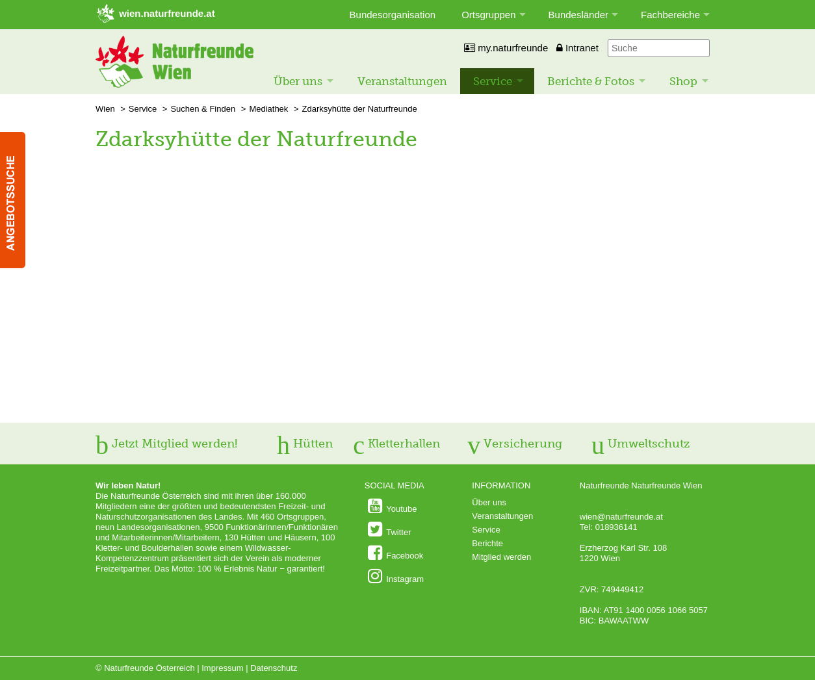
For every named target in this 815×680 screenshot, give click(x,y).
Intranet (577, 47)
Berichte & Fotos (590, 81)
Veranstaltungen (402, 81)
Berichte (487, 543)
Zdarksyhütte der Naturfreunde (359, 109)
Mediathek (268, 109)
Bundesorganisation (393, 14)
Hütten (305, 443)
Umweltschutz (640, 443)
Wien (105, 109)
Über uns (298, 81)
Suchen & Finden (202, 109)
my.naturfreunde (506, 47)
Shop (683, 81)
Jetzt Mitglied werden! (166, 443)
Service (492, 81)
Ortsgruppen (488, 14)
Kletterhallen (396, 443)
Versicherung (514, 443)
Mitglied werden (501, 557)
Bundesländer (579, 14)
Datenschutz (273, 668)
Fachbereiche (670, 14)
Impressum (222, 668)
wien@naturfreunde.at (621, 517)
